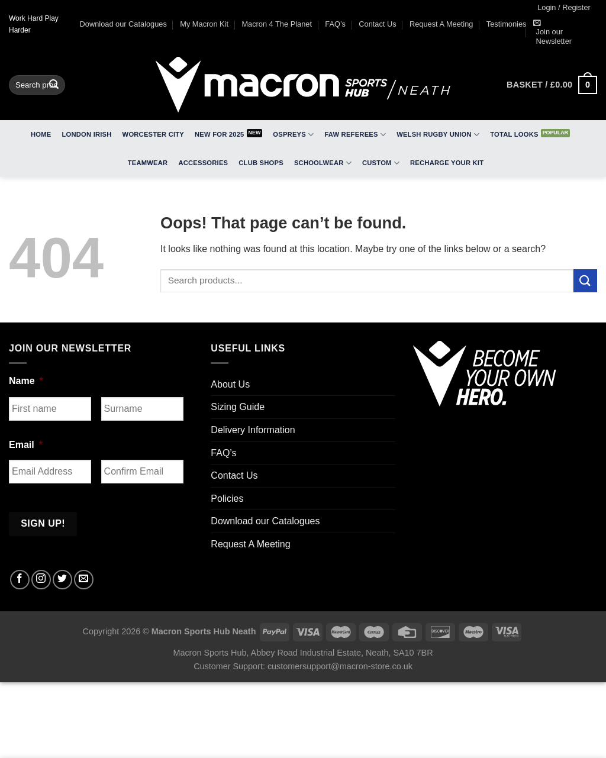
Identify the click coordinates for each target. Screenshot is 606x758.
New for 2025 (219, 134)
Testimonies (506, 24)
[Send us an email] (84, 579)
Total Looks (514, 134)
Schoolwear (323, 163)
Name (26, 381)
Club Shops (260, 162)
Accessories (203, 162)
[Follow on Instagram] (41, 579)
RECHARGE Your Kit (446, 162)
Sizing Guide (238, 407)
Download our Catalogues (123, 24)
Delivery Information (253, 430)
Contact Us (377, 24)
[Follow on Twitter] (62, 579)
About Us (230, 384)
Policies (227, 498)
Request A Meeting (441, 24)
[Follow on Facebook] (20, 579)
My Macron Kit (204, 24)
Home (41, 134)
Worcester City (153, 134)
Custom (380, 163)
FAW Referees (355, 134)
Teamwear (148, 162)
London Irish (87, 134)
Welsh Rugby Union (438, 134)
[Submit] (54, 85)
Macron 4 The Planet (276, 24)
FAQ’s (335, 24)
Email (26, 445)
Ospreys (293, 134)
